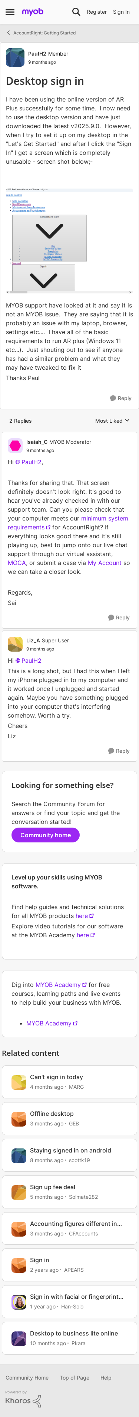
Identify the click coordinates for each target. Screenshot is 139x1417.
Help (106, 1377)
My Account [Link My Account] (105, 562)
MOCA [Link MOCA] (17, 562)
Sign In (121, 12)
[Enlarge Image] (69, 241)
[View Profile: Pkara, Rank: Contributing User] (18, 1338)
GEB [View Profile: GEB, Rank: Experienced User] (74, 1123)
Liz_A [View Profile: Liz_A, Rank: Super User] (33, 640)
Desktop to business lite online (74, 1333)
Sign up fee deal (52, 1187)
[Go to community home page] (33, 12)
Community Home (27, 1377)
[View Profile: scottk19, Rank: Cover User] (18, 1155)
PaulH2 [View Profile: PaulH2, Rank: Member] (37, 53)
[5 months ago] (46, 1197)
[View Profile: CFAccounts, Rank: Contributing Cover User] (18, 1229)
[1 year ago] (43, 1306)
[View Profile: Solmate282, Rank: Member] (18, 1192)
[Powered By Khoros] (69, 1399)
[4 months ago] (46, 1087)
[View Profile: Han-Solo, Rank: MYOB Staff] (18, 1302)
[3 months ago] (46, 1123)
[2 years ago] (44, 1270)
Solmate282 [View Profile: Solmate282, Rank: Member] (83, 1197)
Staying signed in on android (70, 1150)
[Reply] (121, 398)
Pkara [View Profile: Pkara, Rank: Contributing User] (79, 1343)
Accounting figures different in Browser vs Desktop (73, 1224)
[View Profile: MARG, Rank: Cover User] (18, 1082)
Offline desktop (52, 1113)
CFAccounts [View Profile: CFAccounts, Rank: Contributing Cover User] (83, 1233)
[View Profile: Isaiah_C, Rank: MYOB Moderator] (15, 445)
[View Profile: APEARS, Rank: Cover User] (18, 1265)
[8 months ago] (46, 1160)
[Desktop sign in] (58, 450)
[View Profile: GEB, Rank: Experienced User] (18, 1119)
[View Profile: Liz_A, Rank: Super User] (15, 644)
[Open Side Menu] (10, 11)
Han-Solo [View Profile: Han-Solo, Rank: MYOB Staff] (72, 1306)
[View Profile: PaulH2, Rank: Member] (15, 57)
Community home (45, 835)
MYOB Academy (58, 984)
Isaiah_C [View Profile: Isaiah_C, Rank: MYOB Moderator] (36, 442)
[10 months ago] (48, 1343)
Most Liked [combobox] (112, 421)
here (82, 915)
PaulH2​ (31, 462)
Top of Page (74, 1377)
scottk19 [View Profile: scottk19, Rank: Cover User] (79, 1160)
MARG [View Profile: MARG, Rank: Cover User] (76, 1087)
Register (97, 12)
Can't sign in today (56, 1077)
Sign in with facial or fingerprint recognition (74, 1297)
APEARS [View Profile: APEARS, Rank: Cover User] (74, 1270)
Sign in (39, 1260)
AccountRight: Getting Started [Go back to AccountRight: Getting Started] (41, 33)
